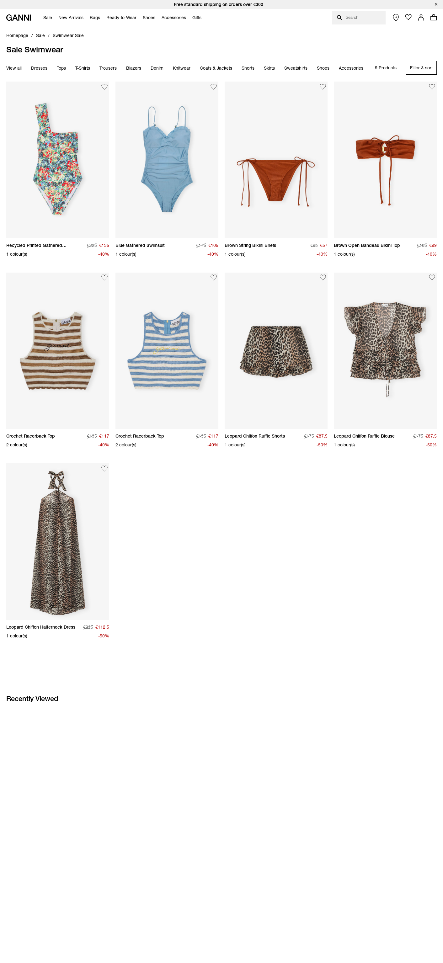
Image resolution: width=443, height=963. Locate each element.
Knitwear (181, 68)
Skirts (269, 68)
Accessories (351, 68)
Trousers (108, 68)
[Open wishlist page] (408, 17)
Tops (61, 68)
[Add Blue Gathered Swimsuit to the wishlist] (213, 86)
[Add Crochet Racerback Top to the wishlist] (104, 277)
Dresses (39, 68)
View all (14, 68)
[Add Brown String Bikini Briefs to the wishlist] (323, 86)
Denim (157, 68)
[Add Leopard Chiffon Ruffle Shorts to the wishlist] (323, 277)
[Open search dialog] (359, 17)
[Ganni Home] (18, 17)
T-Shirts (82, 68)
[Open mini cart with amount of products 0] (433, 17)
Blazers (133, 68)
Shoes (323, 68)
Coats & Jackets (216, 68)
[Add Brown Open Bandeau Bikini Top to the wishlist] (432, 86)
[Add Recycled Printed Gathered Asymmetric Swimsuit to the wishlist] (104, 86)
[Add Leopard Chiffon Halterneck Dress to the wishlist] (104, 468)
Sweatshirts (295, 68)
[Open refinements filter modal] (421, 68)
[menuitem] (46, 17)
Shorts (248, 68)
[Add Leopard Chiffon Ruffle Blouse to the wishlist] (432, 277)
